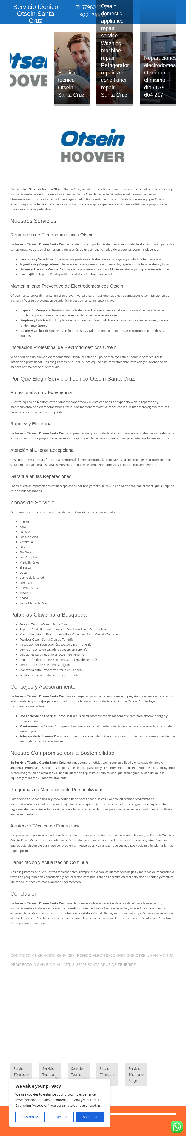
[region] (59, 1103)
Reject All (60, 1117)
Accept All (90, 1117)
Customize (30, 1117)
